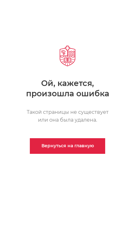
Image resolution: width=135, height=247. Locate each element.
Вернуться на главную (67, 146)
